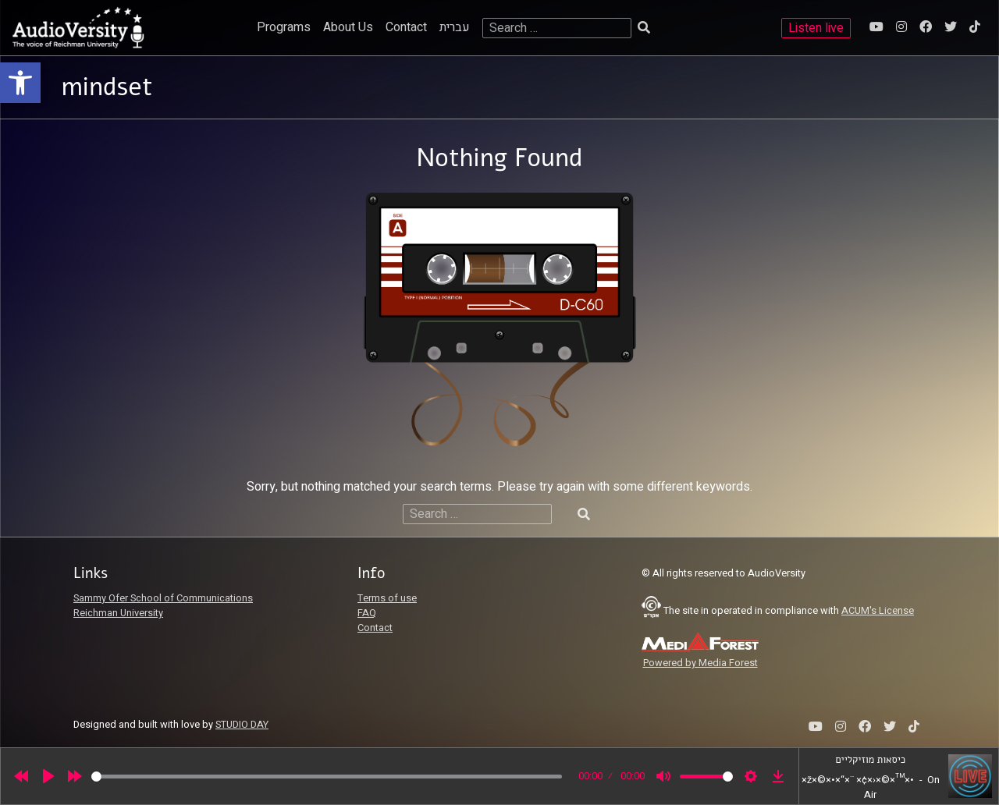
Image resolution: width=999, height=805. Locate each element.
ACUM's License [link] (877, 611)
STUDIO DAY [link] (241, 725)
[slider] (326, 776)
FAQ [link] (366, 613)
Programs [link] (284, 27)
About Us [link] (348, 27)
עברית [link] (454, 27)
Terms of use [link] (387, 598)
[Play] (48, 776)
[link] (20, 82)
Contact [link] (406, 27)
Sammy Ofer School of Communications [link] (163, 598)
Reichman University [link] (118, 613)
